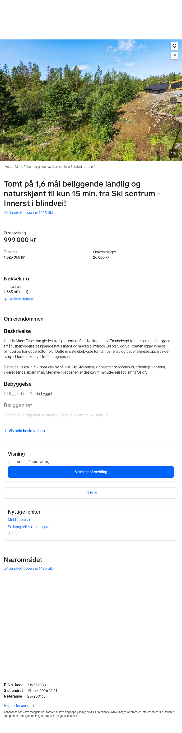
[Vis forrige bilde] (8, 100)
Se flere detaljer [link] (18, 299)
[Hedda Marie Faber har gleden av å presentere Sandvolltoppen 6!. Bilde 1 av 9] (91, 100)
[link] (28, 212)
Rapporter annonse (19, 705)
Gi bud (13, 534)
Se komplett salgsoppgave (29, 527)
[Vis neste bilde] (173, 100)
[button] (174, 46)
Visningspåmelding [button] (91, 472)
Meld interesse (19, 519)
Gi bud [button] (91, 493)
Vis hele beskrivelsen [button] (24, 431)
